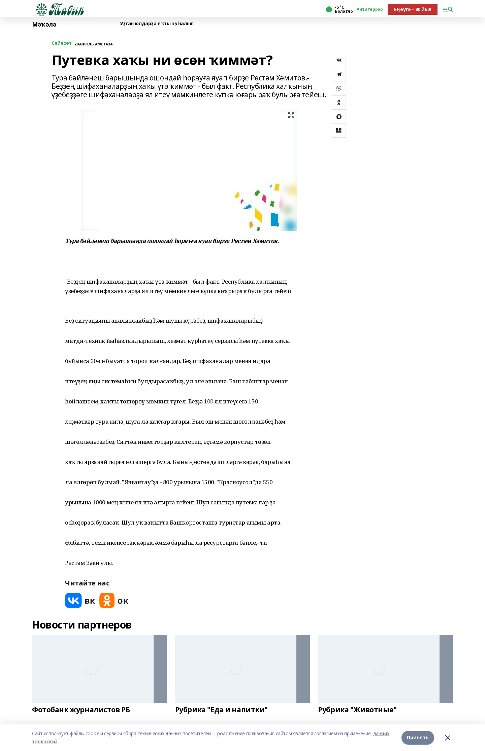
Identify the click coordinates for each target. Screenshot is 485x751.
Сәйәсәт (62, 43)
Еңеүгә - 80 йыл (412, 9)
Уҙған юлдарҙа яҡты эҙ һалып (157, 24)
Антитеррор (370, 9)
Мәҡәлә (44, 24)
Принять (418, 737)
